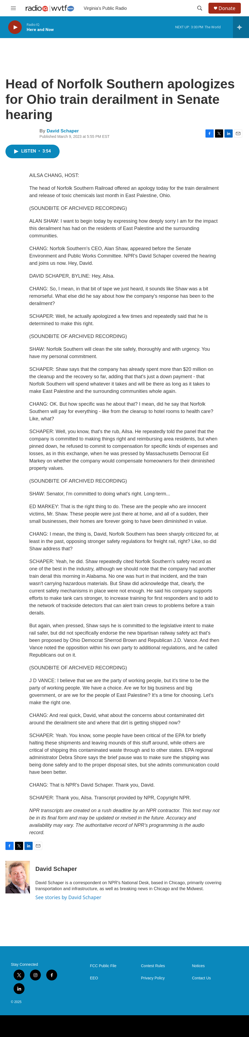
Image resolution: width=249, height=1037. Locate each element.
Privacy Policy (153, 978)
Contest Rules (153, 966)
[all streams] (241, 27)
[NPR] (17, 1026)
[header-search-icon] (200, 8)
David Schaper (63, 130)
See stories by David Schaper (68, 897)
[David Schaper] (17, 877)
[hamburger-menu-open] (13, 8)
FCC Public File (103, 966)
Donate (227, 8)
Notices (198, 966)
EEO (94, 978)
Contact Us (201, 978)
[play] (15, 27)
